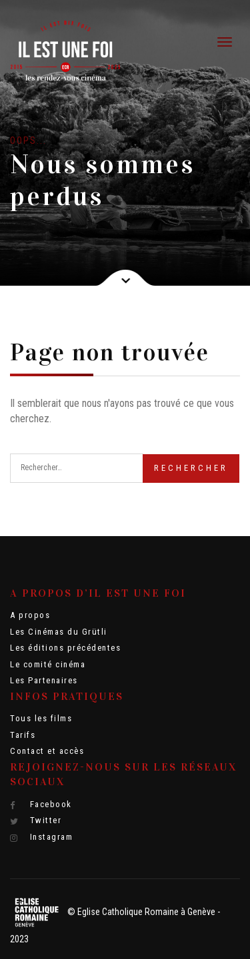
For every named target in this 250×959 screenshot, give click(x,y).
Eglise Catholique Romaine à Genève (146, 911)
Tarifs (22, 735)
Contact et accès (47, 751)
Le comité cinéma (47, 664)
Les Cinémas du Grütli (58, 632)
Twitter (35, 820)
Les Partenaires (44, 680)
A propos (30, 615)
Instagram (41, 837)
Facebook (41, 804)
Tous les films (41, 718)
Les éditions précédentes (65, 648)
